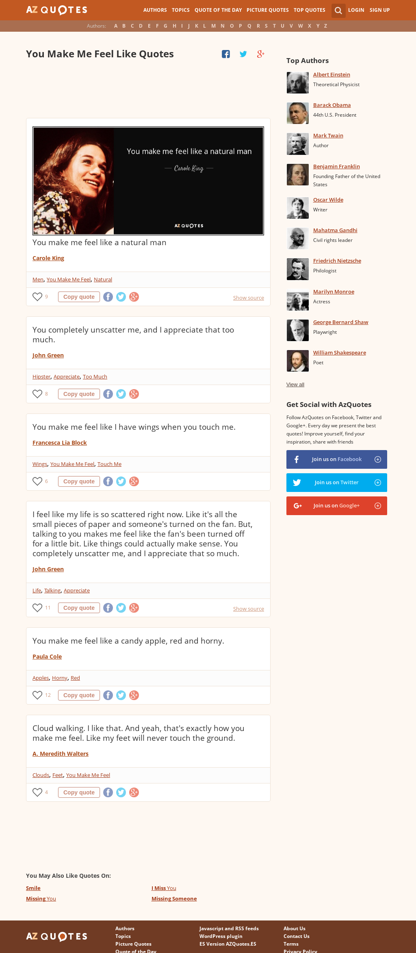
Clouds (40, 775)
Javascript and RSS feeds (229, 928)
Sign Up (380, 10)
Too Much (95, 376)
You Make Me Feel (69, 279)
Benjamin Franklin (336, 166)
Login (356, 10)
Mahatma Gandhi (335, 230)
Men (37, 279)
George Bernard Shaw (340, 322)
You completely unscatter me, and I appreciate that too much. (133, 334)
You (164, 888)
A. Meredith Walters (60, 753)
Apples (40, 677)
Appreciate (67, 376)
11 (48, 607)
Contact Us (297, 936)
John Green (48, 355)
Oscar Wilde (328, 199)
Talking (52, 590)
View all (295, 384)
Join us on (337, 459)
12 (48, 695)
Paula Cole (47, 656)
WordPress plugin (221, 936)
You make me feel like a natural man (99, 242)
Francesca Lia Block (59, 442)
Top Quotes (309, 10)
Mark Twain (328, 135)
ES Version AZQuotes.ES (227, 943)
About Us (295, 928)
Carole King (48, 258)
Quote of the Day (218, 10)
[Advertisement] (148, 89)
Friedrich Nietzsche (337, 260)
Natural (103, 279)
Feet (57, 775)
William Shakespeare (339, 352)
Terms (291, 943)
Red (75, 677)
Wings (39, 464)
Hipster (41, 376)
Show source (248, 297)
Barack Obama (332, 105)
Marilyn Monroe (333, 291)
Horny (59, 677)
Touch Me (109, 464)
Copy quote (79, 297)
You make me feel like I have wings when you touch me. (134, 427)
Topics (181, 10)
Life (36, 590)
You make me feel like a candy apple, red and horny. (128, 641)
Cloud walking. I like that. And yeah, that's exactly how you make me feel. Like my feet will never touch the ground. (138, 733)
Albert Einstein (331, 74)
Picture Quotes (268, 10)
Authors (155, 10)
